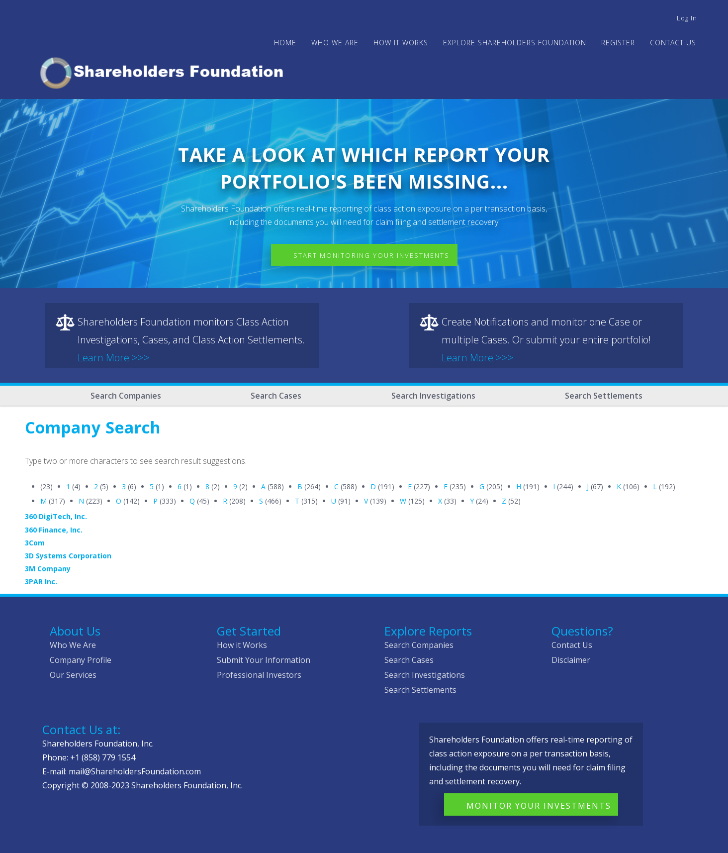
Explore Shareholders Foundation (514, 42)
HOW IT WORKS (400, 42)
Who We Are (73, 645)
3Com (35, 542)
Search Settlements (603, 395)
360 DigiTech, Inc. (56, 516)
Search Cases (276, 395)
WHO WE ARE (335, 42)
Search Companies (126, 395)
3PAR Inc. (41, 581)
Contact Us (673, 42)
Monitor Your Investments (538, 805)
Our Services (73, 674)
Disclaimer (570, 659)
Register (618, 42)
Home (285, 42)
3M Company (48, 568)
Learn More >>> (114, 357)
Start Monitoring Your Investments (371, 255)
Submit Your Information (263, 659)
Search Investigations (433, 395)
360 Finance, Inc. (54, 529)
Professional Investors (259, 674)
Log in (687, 17)
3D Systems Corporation (68, 555)
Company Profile (80, 659)
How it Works (242, 645)
